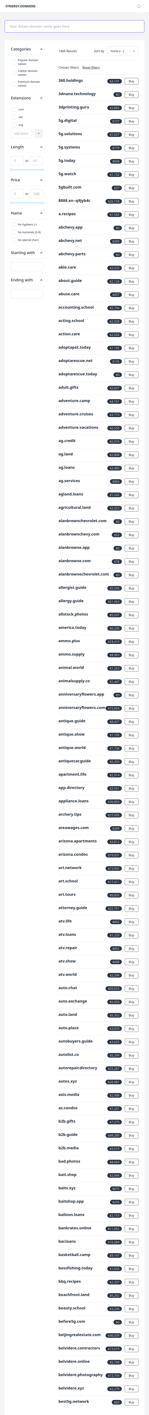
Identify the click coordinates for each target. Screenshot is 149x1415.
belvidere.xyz (71, 1388)
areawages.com (73, 827)
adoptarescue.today (77, 374)
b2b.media (68, 1147)
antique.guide (71, 720)
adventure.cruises (75, 414)
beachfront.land (73, 1294)
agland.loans (70, 494)
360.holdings (70, 80)
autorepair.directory (77, 1067)
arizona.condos (73, 854)
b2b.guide (68, 1134)
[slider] (11, 169)
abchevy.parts (71, 253)
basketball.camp (74, 1254)
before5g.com (71, 1321)
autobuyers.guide (75, 1041)
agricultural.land (74, 507)
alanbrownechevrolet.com (83, 574)
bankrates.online (74, 1228)
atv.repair (67, 947)
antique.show (71, 734)
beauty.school (71, 1308)
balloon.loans (71, 1214)
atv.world (67, 974)
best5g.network (73, 1401)
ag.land (65, 454)
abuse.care (68, 293)
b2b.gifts (66, 1121)
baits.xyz (66, 1187)
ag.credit (66, 440)
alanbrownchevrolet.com (82, 520)
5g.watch (67, 173)
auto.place (68, 1027)
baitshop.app (71, 1201)
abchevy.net (70, 240)
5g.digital (67, 120)
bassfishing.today (75, 1268)
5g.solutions (70, 133)
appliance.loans (73, 801)
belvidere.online (74, 1361)
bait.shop (67, 1174)
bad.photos (69, 1161)
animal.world (71, 667)
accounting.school (76, 307)
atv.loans (67, 934)
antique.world (72, 747)
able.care (67, 267)
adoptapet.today (74, 347)
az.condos (67, 1107)
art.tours (66, 894)
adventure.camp (74, 400)
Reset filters (91, 67)
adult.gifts (68, 387)
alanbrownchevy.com (78, 534)
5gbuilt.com (69, 187)
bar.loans (67, 1241)
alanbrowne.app (74, 547)
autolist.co (68, 1054)
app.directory (71, 787)
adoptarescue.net (75, 360)
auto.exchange (72, 1001)
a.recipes (67, 213)
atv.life (65, 921)
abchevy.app (70, 227)
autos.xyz (67, 1081)
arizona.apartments (77, 841)
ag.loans (66, 467)
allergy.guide (71, 600)
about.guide (70, 280)
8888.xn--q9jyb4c (74, 200)
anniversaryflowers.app (81, 694)
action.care (69, 333)
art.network (70, 867)
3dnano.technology (77, 93)
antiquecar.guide (74, 760)
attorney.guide (72, 907)
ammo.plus (69, 640)
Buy (131, 81)
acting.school (71, 320)
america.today (72, 627)
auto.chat (67, 987)
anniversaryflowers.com (81, 707)
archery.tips (69, 814)
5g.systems (69, 147)
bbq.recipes (69, 1281)
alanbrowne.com (74, 560)
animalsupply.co (74, 680)
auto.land (67, 1014)
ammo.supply (71, 654)
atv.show (67, 961)
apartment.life (72, 774)
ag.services (69, 480)
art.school (68, 881)
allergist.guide (72, 587)
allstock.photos (73, 614)
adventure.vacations (78, 427)
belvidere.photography (80, 1374)
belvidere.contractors (79, 1348)
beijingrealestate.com (79, 1334)
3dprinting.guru (73, 107)
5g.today (66, 160)
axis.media (68, 1094)
